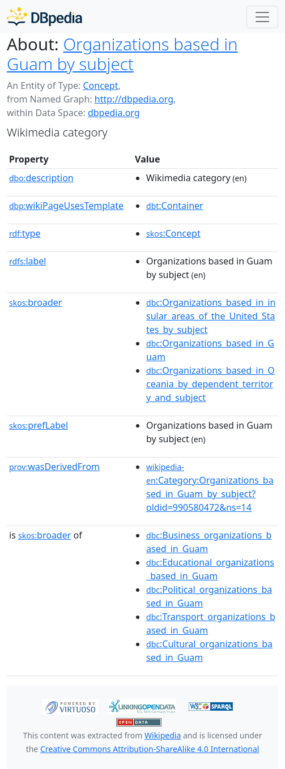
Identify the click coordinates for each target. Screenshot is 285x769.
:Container (174, 205)
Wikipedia (162, 735)
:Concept (173, 233)
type (25, 233)
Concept (100, 85)
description (41, 178)
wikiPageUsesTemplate (66, 205)
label (27, 261)
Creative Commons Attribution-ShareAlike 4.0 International (149, 749)
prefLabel (38, 425)
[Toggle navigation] (262, 17)
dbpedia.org (114, 112)
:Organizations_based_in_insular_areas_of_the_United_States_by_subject (210, 316)
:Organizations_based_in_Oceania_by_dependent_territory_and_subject (210, 384)
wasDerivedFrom (54, 466)
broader (35, 302)
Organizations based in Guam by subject (122, 53)
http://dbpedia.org (134, 99)
